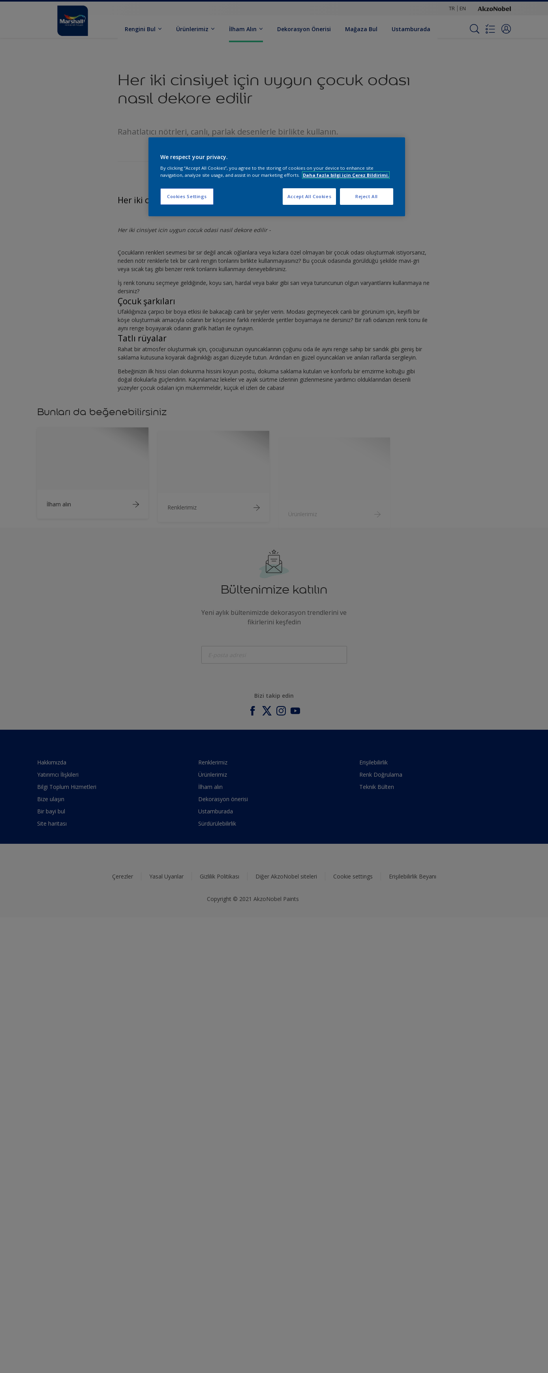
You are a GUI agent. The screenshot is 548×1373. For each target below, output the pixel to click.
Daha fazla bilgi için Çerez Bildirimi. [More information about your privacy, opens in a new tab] (346, 175)
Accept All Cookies (309, 196)
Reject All (366, 196)
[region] (276, 176)
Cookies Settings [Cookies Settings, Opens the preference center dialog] (187, 196)
